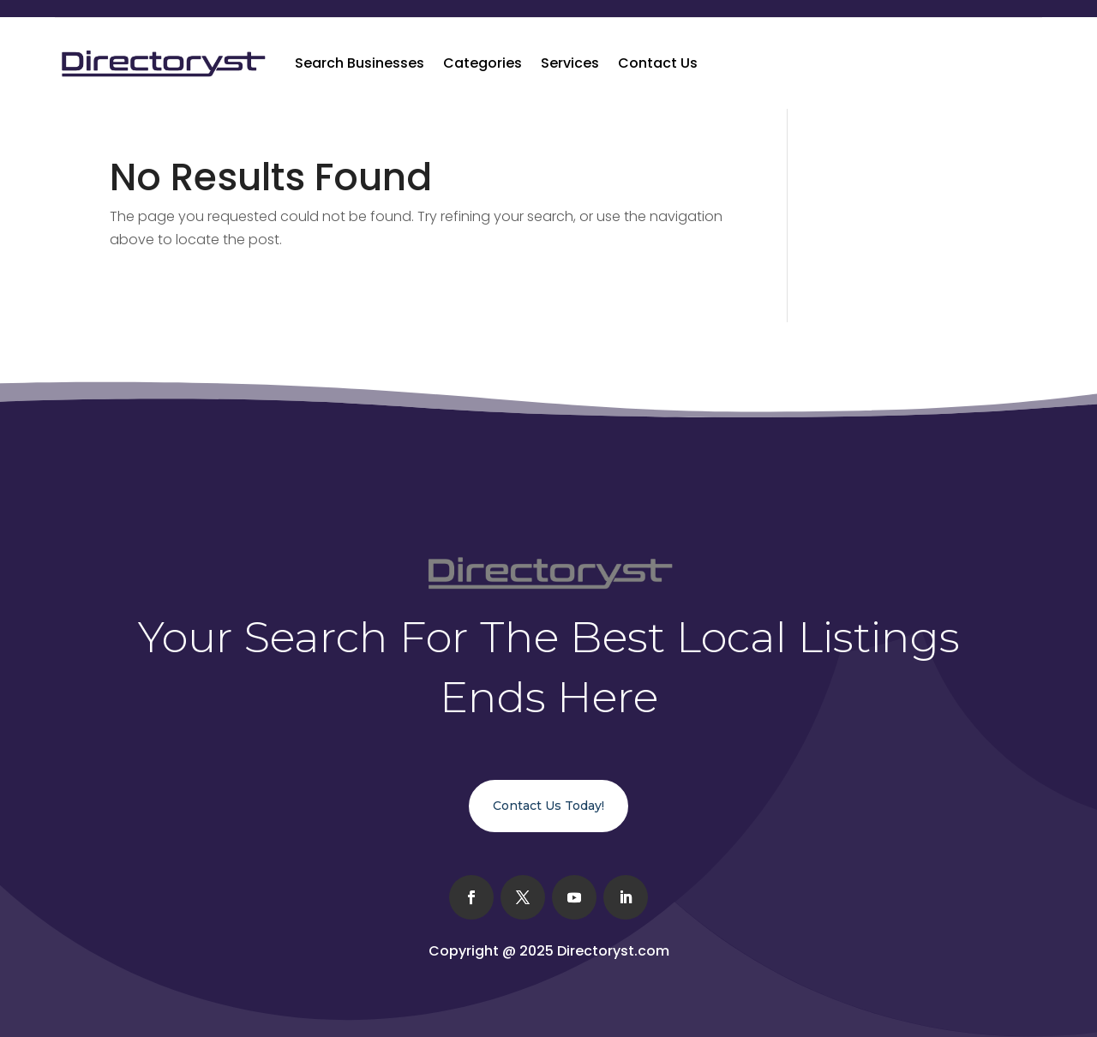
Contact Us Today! (548, 805)
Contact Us (658, 63)
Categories (482, 63)
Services (570, 63)
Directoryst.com (613, 951)
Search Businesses (359, 63)
